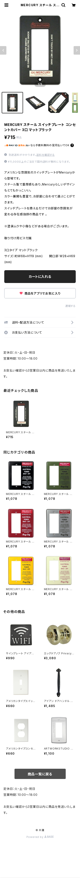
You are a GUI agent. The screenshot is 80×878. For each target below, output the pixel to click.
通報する (70, 306)
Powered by (40, 837)
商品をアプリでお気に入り (40, 293)
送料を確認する (45, 154)
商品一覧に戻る (40, 774)
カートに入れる (40, 276)
